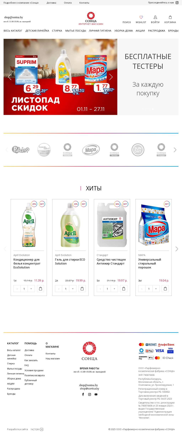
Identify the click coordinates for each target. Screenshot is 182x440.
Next (111, 77)
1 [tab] (143, 109)
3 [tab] (149, 109)
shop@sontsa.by (13, 17)
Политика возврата (35, 375)
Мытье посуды (75, 30)
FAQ (27, 365)
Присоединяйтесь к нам (163, 2)
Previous (10, 77)
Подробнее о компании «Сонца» (21, 2)
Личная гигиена (100, 30)
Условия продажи (34, 370)
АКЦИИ (140, 30)
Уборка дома (123, 30)
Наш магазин (53, 358)
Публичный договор (31, 382)
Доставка (51, 2)
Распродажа (156, 30)
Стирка (57, 30)
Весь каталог (13, 30)
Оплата (68, 2)
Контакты (84, 2)
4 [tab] (153, 109)
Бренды (173, 30)
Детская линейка (37, 30)
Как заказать (31, 360)
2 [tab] (146, 109)
